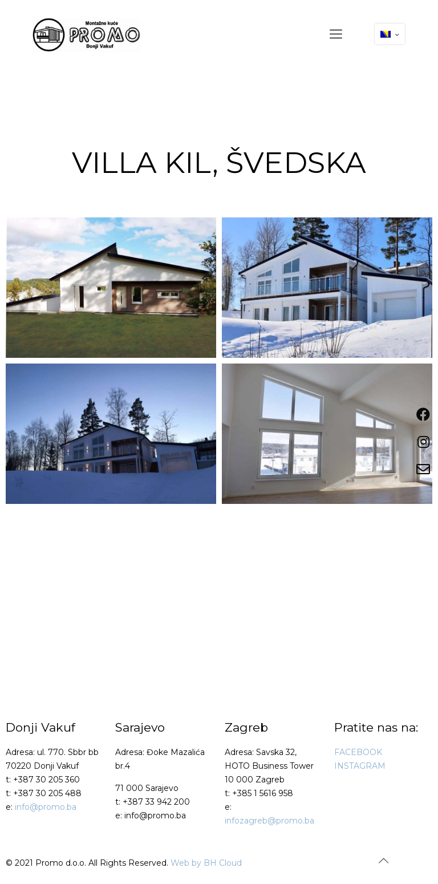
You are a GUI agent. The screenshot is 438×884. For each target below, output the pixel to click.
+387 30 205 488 (47, 793)
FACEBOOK (358, 752)
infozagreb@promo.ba (269, 821)
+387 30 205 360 (46, 779)
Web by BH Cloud (206, 863)
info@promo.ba (45, 807)
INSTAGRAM (360, 766)
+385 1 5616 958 (262, 793)
